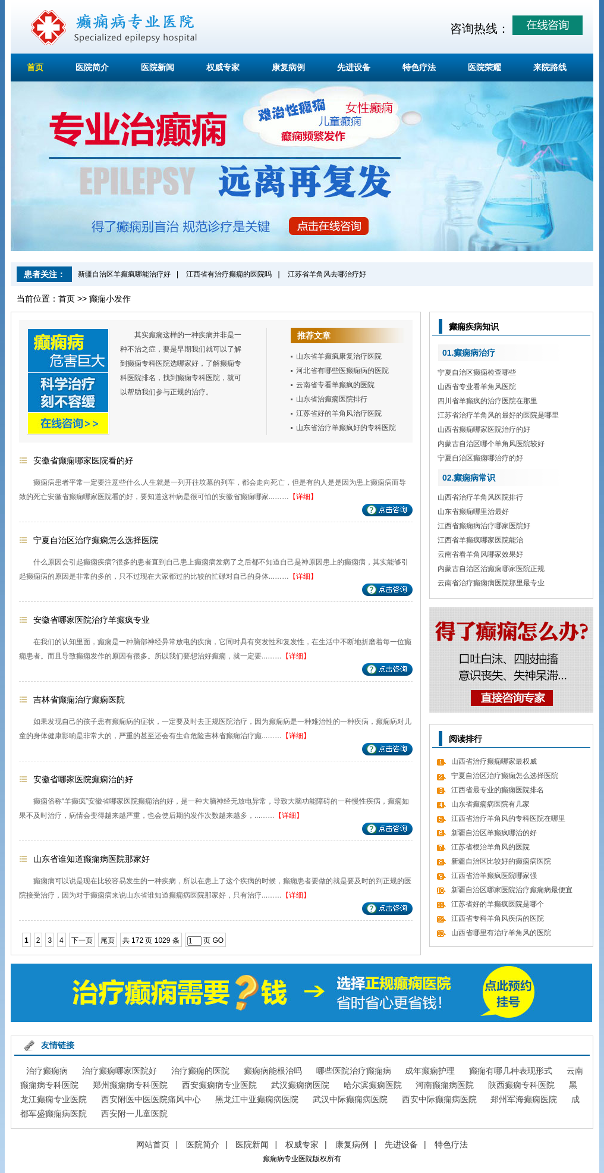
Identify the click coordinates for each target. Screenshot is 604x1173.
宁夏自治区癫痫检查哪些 (477, 372)
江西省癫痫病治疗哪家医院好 (484, 526)
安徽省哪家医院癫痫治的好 (83, 779)
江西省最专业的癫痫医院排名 (497, 790)
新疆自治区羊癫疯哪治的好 (494, 833)
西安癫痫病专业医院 (219, 1085)
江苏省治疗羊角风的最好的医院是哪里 (498, 415)
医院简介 (92, 67)
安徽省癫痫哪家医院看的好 (83, 460)
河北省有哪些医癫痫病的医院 (342, 370)
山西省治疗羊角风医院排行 (480, 497)
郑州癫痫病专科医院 (130, 1085)
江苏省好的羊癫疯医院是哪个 (497, 904)
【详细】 (303, 497)
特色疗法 (419, 67)
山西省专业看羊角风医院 (477, 386)
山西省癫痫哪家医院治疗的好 (484, 429)
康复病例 (288, 67)
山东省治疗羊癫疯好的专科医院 (346, 428)
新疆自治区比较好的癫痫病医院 (501, 861)
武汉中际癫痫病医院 (350, 1099)
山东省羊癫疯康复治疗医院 (339, 356)
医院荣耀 (484, 67)
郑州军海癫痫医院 (523, 1099)
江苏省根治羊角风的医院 (490, 847)
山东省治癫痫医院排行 (331, 399)
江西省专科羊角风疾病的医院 (497, 918)
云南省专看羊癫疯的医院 (335, 385)
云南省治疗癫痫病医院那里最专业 (491, 583)
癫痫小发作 (110, 298)
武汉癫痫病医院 (300, 1085)
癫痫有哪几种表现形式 (510, 1070)
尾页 (107, 940)
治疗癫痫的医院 (200, 1070)
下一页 (82, 940)
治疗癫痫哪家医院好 (119, 1070)
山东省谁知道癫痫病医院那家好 (91, 859)
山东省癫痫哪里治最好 (473, 511)
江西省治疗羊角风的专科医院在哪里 (508, 818)
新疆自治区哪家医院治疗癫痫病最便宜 (511, 890)
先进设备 (353, 67)
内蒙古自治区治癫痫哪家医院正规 (491, 568)
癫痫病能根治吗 (273, 1070)
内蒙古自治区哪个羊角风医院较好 (491, 444)
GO (218, 940)
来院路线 (550, 67)
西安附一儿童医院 (134, 1113)
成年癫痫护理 (430, 1070)
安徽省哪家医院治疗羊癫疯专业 (91, 620)
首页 (35, 67)
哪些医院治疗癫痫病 (353, 1070)
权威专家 (223, 67)
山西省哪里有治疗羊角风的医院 (501, 933)
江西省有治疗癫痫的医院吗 (229, 274)
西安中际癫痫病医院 (439, 1099)
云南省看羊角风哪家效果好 (480, 554)
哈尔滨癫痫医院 (373, 1085)
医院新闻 (157, 67)
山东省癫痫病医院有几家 (490, 804)
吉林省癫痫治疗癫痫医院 (79, 699)
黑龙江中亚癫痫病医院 (256, 1099)
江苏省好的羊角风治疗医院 (339, 413)
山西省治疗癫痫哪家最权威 (494, 761)
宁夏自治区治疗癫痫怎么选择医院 (95, 540)
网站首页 (152, 1144)
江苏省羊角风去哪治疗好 (327, 274)
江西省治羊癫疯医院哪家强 (494, 875)
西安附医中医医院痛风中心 (151, 1099)
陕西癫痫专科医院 (521, 1085)
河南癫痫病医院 (445, 1085)
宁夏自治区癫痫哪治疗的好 (480, 458)
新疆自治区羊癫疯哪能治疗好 (124, 274)
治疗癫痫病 (47, 1070)
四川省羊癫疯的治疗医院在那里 (487, 401)
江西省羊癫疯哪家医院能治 (480, 540)
